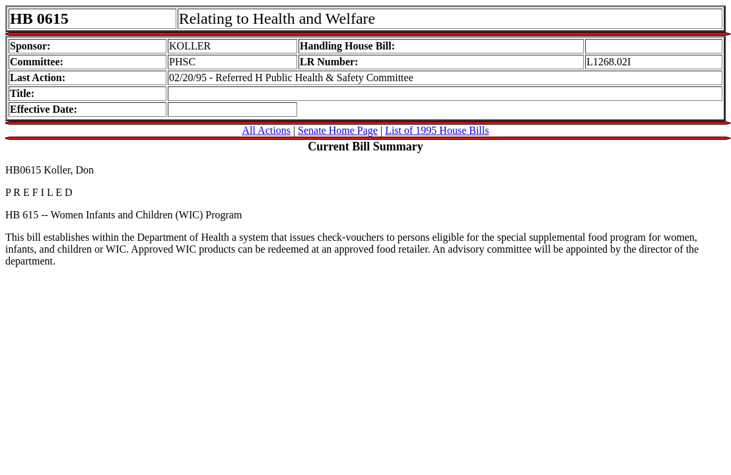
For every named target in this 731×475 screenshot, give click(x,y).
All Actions (266, 130)
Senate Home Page (338, 130)
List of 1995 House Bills (437, 130)
